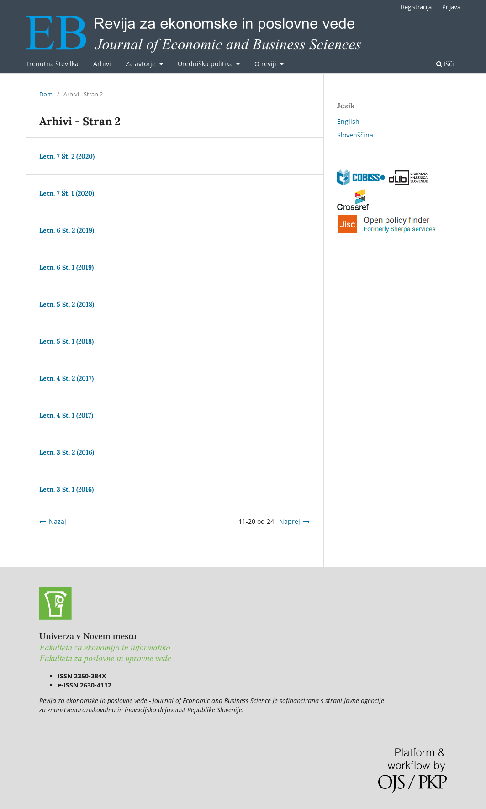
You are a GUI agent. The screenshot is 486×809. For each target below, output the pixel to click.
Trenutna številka (52, 63)
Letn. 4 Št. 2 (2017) (66, 378)
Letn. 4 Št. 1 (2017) (66, 415)
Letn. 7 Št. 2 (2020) (67, 156)
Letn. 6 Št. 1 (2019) (66, 267)
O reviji (266, 63)
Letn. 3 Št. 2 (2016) (66, 452)
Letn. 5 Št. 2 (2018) (66, 304)
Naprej (289, 521)
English (348, 121)
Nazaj (57, 521)
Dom (46, 94)
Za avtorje (142, 63)
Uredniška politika (206, 63)
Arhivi (102, 63)
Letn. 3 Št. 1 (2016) (66, 489)
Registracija (416, 7)
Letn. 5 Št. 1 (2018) (66, 341)
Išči (445, 63)
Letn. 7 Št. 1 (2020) (66, 193)
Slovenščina (355, 135)
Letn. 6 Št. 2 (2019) (66, 230)
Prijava (451, 7)
